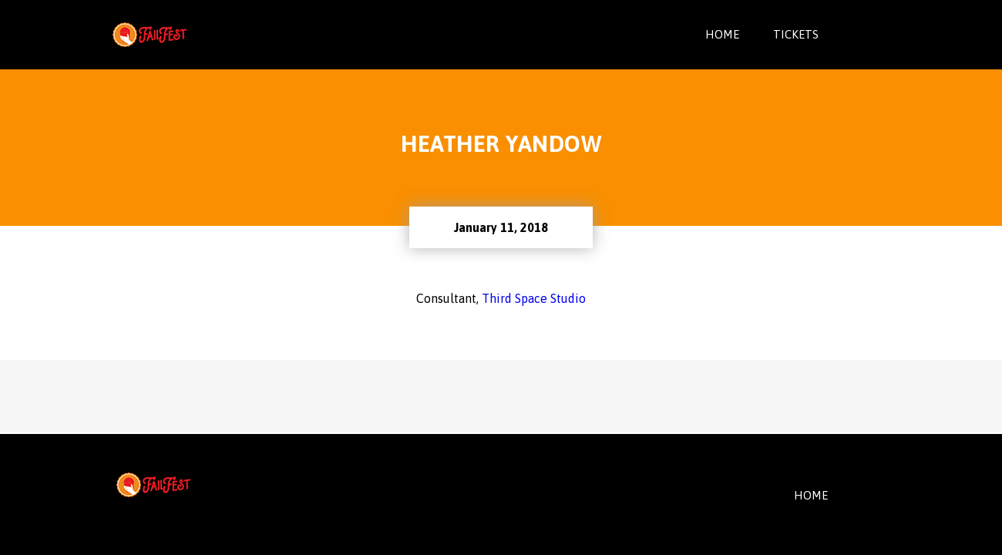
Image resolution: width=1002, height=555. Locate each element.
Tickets (796, 34)
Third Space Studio (534, 298)
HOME (811, 495)
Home (722, 34)
